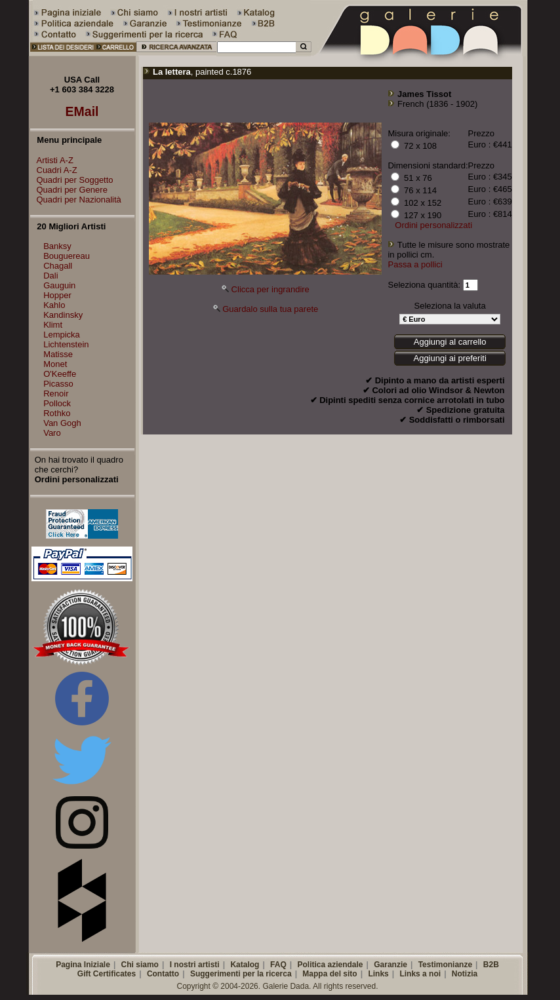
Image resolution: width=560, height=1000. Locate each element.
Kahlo (54, 305)
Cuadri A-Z (53, 170)
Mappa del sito (329, 973)
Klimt (52, 325)
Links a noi (420, 973)
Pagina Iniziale (83, 964)
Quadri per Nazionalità (75, 199)
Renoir (55, 393)
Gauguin (59, 285)
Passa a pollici (415, 264)
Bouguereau (66, 256)
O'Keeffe (59, 374)
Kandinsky (63, 315)
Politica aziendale (330, 964)
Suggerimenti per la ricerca (241, 973)
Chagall (57, 266)
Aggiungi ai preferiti (449, 358)
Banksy (57, 246)
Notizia (464, 973)
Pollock (57, 403)
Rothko (56, 413)
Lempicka (61, 334)
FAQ (278, 964)
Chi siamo (140, 964)
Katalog (244, 964)
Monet (55, 364)
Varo (52, 433)
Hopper (57, 295)
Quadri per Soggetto (71, 180)
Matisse (58, 354)
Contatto (163, 973)
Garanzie (390, 964)
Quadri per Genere (69, 190)
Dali (50, 275)
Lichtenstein (66, 344)
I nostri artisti (195, 964)
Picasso (58, 384)
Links (378, 973)
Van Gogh (62, 423)
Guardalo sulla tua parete (270, 309)
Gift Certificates (106, 973)
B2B (491, 964)
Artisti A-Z (51, 160)
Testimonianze (445, 964)
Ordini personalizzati (433, 225)
